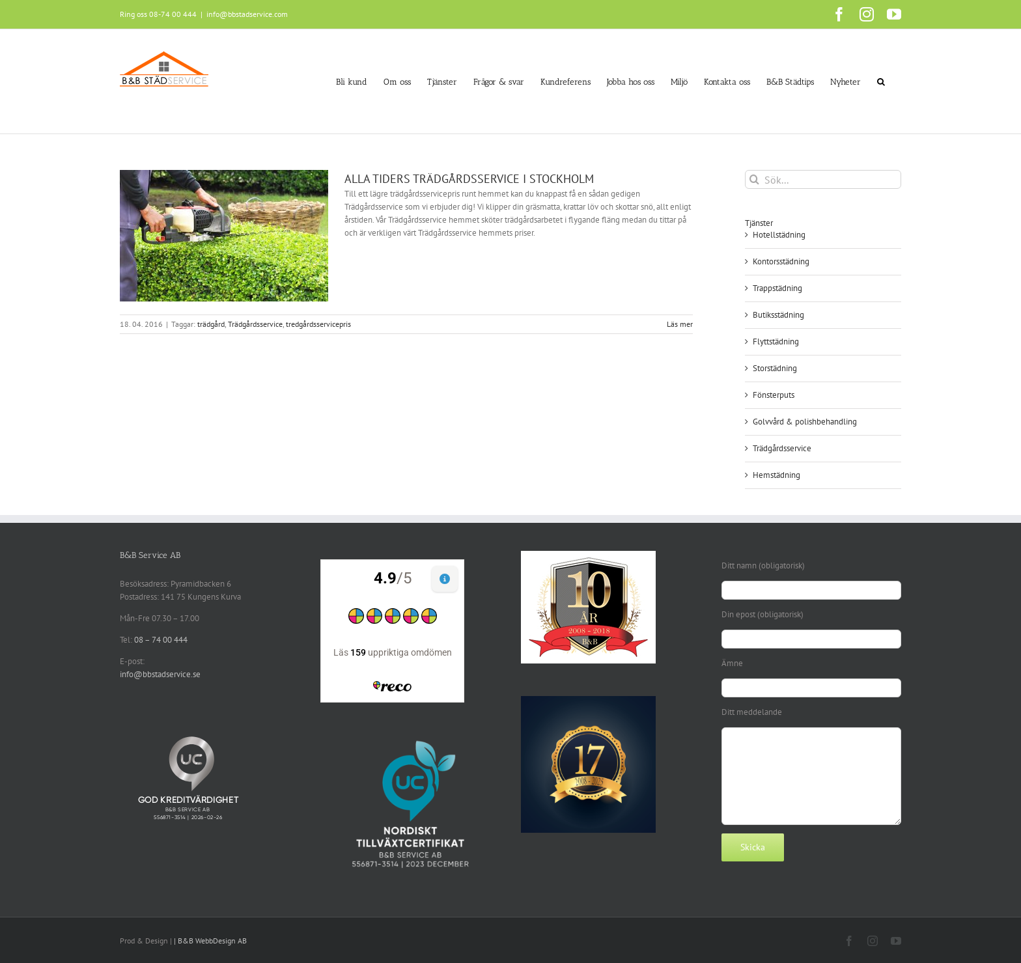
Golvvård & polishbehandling (805, 421)
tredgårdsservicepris (318, 324)
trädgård (211, 324)
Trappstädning (777, 288)
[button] (881, 81)
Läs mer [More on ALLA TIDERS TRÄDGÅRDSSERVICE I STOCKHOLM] (680, 324)
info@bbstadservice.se (160, 674)
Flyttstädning (776, 341)
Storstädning (775, 368)
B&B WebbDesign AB (212, 940)
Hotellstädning (779, 234)
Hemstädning (776, 475)
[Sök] (754, 179)
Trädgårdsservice (255, 324)
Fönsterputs (773, 394)
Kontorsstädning (781, 261)
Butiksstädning (778, 314)
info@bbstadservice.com (247, 14)
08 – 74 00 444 (161, 639)
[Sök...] (823, 179)
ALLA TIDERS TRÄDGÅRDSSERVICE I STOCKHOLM (469, 178)
